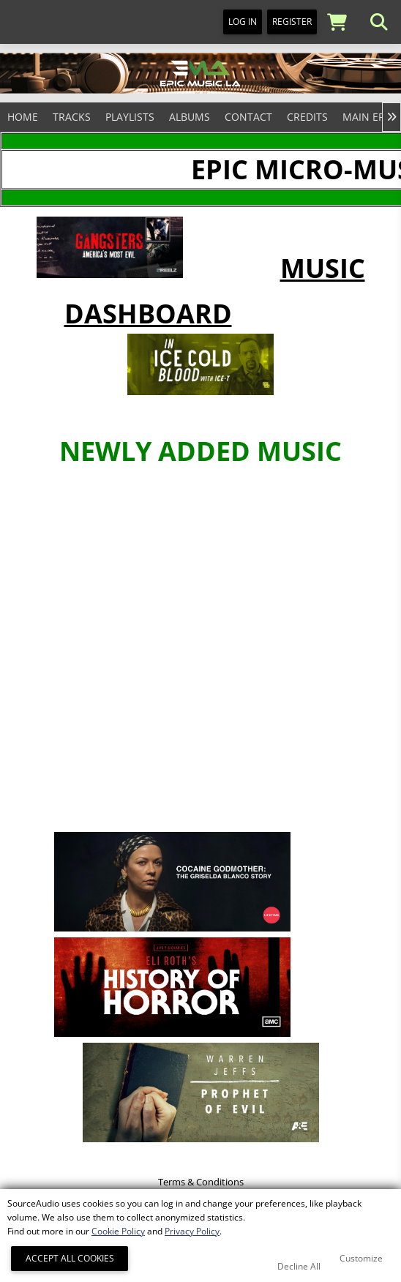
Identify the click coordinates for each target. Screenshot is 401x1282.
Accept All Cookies (70, 1258)
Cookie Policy (118, 1231)
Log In (242, 21)
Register (292, 21)
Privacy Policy (192, 1231)
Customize (361, 1258)
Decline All (299, 1266)
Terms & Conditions (201, 1181)
